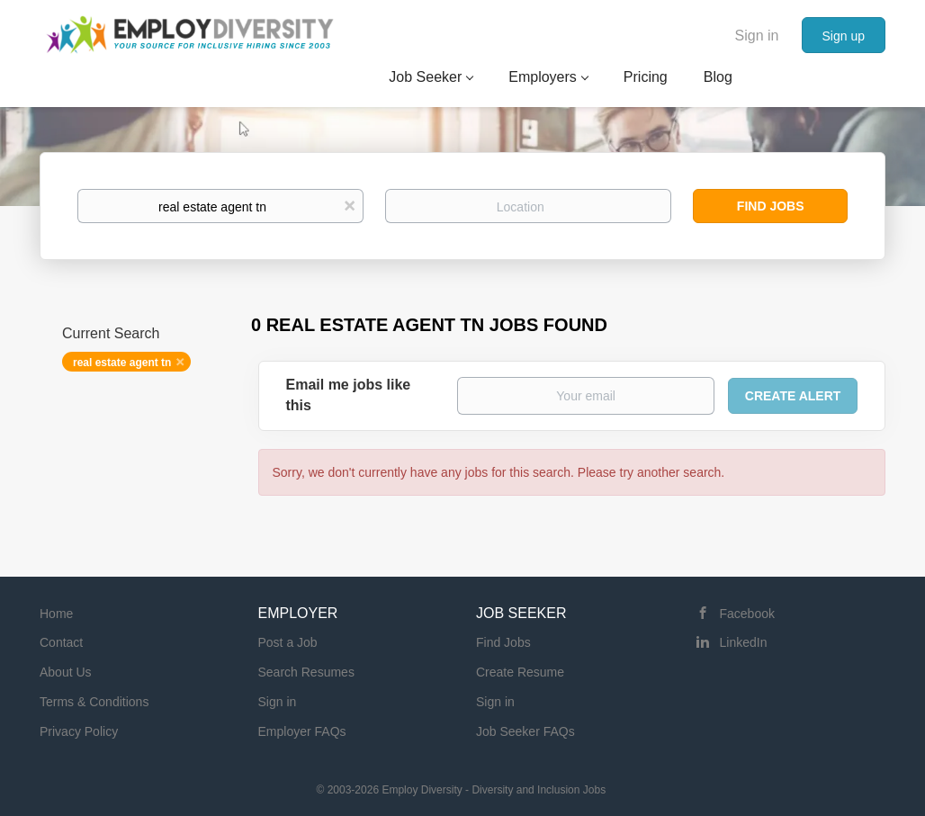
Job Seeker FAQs (525, 731)
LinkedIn (744, 642)
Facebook (747, 613)
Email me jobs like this (348, 395)
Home (56, 613)
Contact (61, 642)
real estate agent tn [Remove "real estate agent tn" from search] (122, 362)
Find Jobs (770, 206)
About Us (66, 672)
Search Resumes (306, 672)
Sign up (843, 36)
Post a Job (288, 642)
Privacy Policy (79, 731)
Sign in (757, 35)
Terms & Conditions (94, 702)
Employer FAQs (302, 731)
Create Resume (520, 672)
